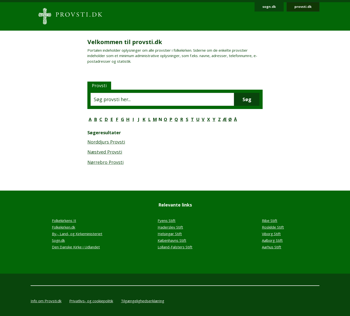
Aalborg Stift (272, 240)
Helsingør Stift (170, 233)
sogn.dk (269, 6)
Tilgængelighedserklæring (142, 300)
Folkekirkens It (64, 220)
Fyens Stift (166, 220)
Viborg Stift (271, 233)
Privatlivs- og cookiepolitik (91, 300)
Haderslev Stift (170, 227)
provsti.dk (303, 6)
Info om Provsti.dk (46, 300)
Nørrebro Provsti (105, 162)
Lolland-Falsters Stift (175, 246)
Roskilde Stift (273, 227)
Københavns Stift (172, 240)
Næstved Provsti (104, 152)
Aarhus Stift (271, 246)
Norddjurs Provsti (106, 142)
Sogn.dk (58, 240)
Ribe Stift (269, 220)
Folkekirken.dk (63, 227)
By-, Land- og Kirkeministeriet (77, 233)
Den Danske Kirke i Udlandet (76, 246)
